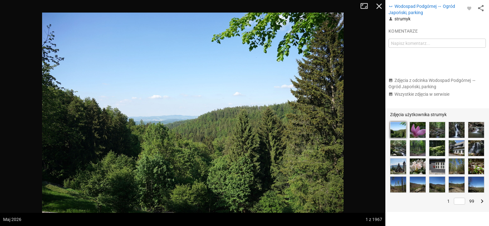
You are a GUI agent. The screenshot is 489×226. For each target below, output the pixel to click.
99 (471, 201)
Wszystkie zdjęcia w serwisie (418, 94)
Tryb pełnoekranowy (366, 6)
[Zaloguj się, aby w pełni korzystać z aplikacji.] (469, 8)
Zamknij (379, 6)
